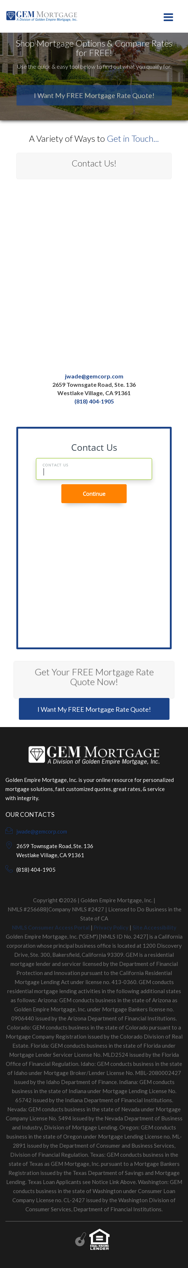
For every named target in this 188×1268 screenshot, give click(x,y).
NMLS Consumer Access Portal (51, 927)
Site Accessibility (154, 927)
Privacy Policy (111, 927)
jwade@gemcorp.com (94, 376)
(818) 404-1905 (94, 401)
